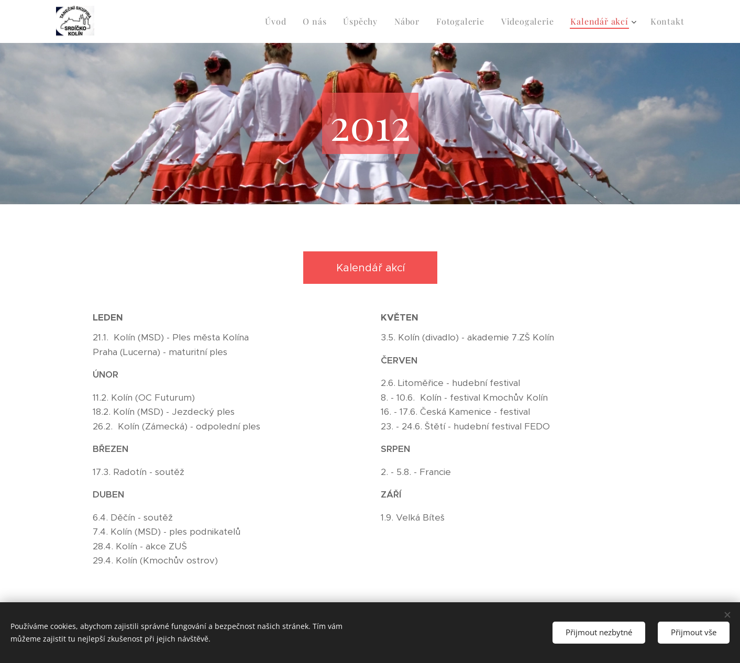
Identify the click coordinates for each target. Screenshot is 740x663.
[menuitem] (278, 21)
